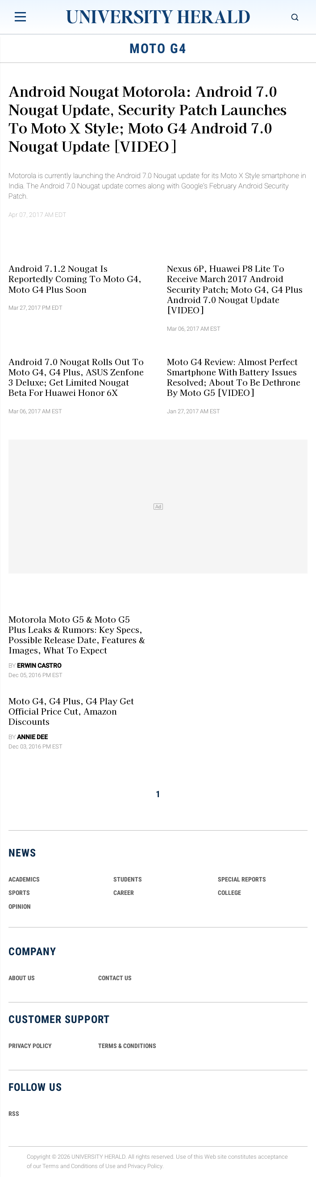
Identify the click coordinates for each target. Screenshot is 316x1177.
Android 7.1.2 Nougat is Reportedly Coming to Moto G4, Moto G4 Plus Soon (74, 278)
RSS (13, 1113)
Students (127, 879)
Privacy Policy (145, 1166)
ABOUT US (21, 978)
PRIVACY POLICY (30, 1045)
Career (123, 892)
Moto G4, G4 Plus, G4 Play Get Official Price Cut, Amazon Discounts (71, 711)
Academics (24, 879)
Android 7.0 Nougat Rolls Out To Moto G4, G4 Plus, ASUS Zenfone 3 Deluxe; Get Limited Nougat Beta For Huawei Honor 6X (76, 376)
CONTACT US (115, 978)
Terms (50, 1166)
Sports (19, 892)
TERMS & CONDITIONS (127, 1045)
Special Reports (242, 879)
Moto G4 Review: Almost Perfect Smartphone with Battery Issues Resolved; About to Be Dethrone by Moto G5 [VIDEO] (233, 376)
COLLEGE (229, 892)
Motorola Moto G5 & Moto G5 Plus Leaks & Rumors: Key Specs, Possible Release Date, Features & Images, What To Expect (76, 634)
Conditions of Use (93, 1166)
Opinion (19, 906)
